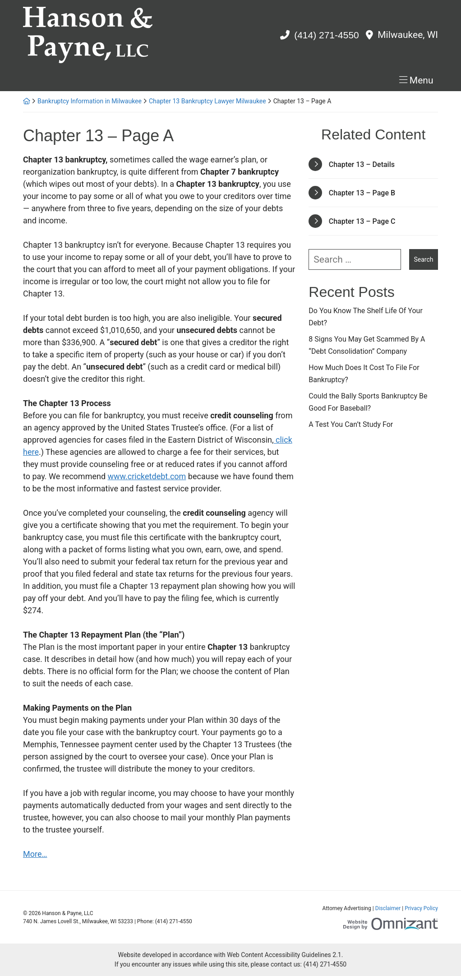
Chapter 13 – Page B (362, 193)
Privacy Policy (421, 908)
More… (35, 854)
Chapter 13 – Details (362, 164)
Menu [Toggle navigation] (421, 80)
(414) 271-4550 (326, 35)
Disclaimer (388, 908)
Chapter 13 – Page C (362, 221)
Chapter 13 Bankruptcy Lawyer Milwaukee (207, 101)
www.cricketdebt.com (147, 476)
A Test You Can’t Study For (351, 424)
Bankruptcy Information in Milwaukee (89, 101)
